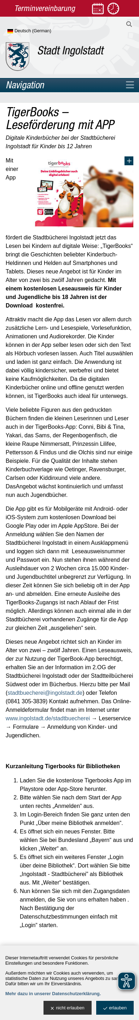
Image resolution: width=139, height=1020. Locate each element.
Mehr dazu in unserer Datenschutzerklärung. (53, 993)
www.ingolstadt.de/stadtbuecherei (48, 718)
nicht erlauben (67, 1008)
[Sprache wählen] (40, 31)
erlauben (115, 1008)
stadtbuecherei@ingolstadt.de (44, 693)
